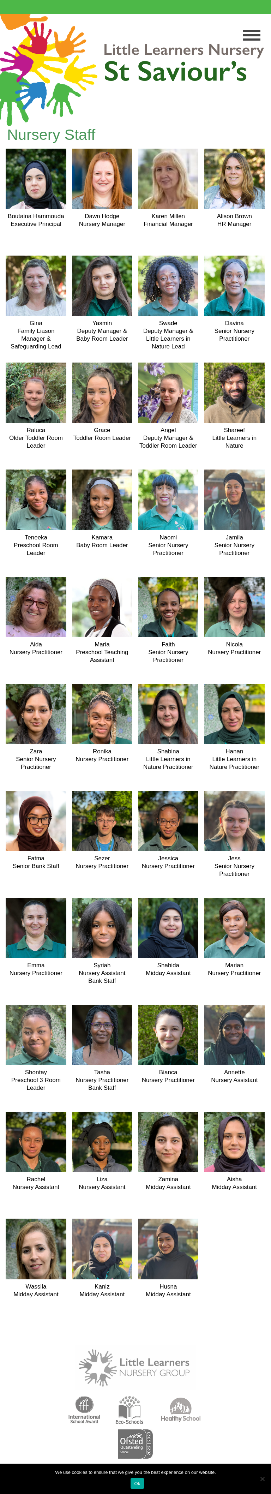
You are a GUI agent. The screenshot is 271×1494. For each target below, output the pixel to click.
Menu (251, 35)
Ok (137, 1483)
